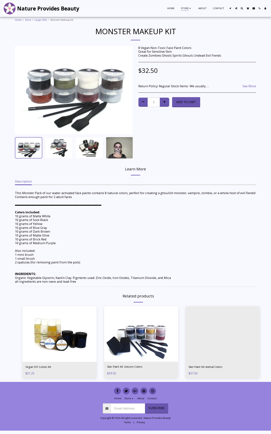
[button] (230, 8)
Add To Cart (186, 102)
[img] (141, 334)
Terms (127, 422)
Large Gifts (41, 19)
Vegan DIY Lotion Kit (40, 367)
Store (28, 19)
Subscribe (156, 408)
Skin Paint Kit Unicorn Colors (128, 367)
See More (249, 86)
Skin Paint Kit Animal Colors (209, 367)
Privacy (141, 422)
